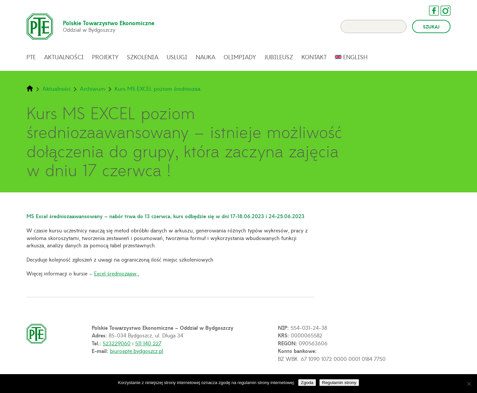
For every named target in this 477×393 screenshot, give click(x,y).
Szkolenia (142, 57)
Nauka (205, 57)
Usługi (177, 57)
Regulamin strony (339, 382)
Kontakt (314, 57)
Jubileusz (278, 57)
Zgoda (307, 382)
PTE (31, 57)
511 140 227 (148, 343)
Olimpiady (240, 57)
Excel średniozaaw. (116, 273)
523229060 (117, 343)
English (355, 57)
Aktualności (64, 57)
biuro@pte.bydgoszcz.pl (136, 350)
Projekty (105, 57)
